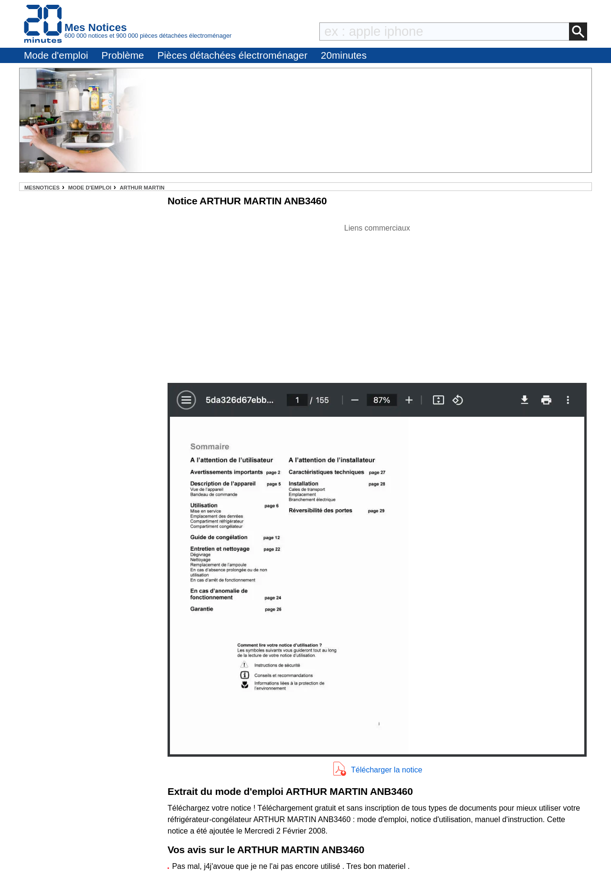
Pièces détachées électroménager (232, 55)
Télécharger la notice (386, 770)
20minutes (344, 55)
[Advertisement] (377, 301)
